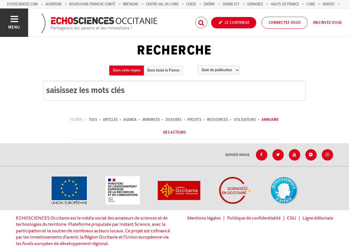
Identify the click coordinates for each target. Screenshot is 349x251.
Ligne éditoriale (317, 218)
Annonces (151, 119)
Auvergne (53, 4)
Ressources (217, 119)
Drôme (209, 4)
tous (93, 119)
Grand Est (230, 4)
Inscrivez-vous (327, 22)
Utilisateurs (245, 119)
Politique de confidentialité (254, 218)
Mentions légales (204, 218)
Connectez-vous (285, 22)
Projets (194, 119)
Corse (191, 4)
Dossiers (174, 119)
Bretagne (130, 4)
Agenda (130, 119)
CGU (291, 218)
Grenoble (255, 4)
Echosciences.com (22, 4)
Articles (110, 119)
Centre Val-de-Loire (162, 4)
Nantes (329, 4)
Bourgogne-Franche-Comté (92, 4)
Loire (310, 4)
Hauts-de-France (285, 4)
